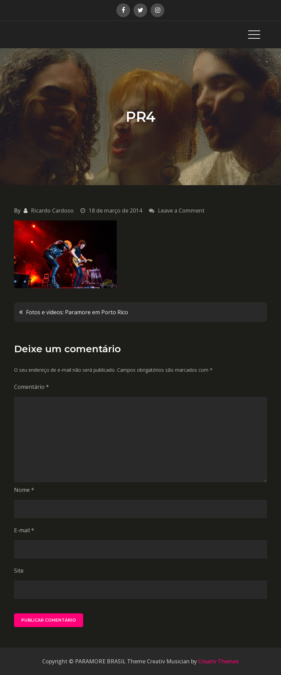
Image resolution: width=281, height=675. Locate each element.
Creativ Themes (218, 661)
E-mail (24, 530)
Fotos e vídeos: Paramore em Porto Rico (77, 312)
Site (19, 570)
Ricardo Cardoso (52, 210)
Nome (24, 490)
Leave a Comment (181, 210)
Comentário (31, 387)
